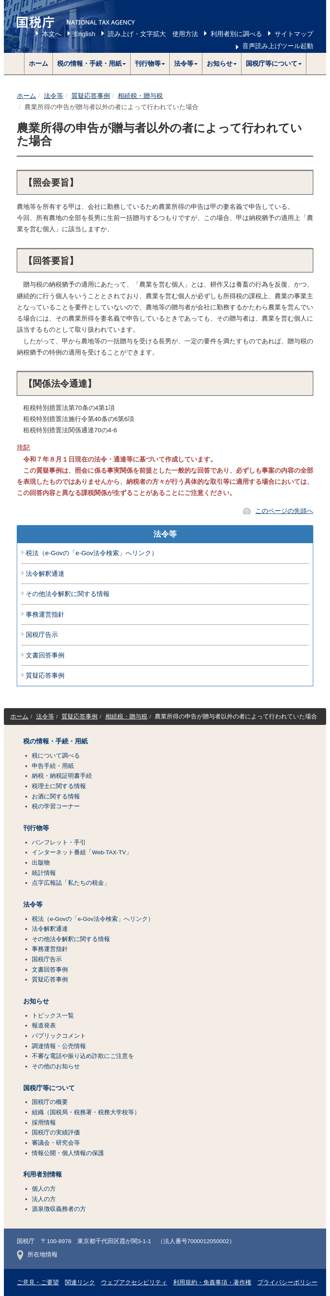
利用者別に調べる (236, 33)
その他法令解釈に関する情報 (68, 593)
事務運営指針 (45, 614)
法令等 (53, 95)
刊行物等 (36, 828)
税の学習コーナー (56, 806)
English (84, 33)
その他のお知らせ (56, 1066)
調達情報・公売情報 (59, 1046)
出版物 (41, 862)
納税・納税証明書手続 (62, 776)
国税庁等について (49, 1088)
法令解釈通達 (45, 573)
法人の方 (44, 1199)
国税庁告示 (42, 634)
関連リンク (80, 1282)
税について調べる (56, 755)
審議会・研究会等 (56, 1143)
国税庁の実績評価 (56, 1132)
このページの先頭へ (284, 510)
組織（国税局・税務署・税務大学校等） (86, 1112)
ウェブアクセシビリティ (134, 1282)
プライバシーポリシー (287, 1282)
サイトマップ (294, 33)
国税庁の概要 (50, 1102)
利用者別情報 (42, 1174)
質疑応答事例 (90, 95)
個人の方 (44, 1189)
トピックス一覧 (53, 1015)
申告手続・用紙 (53, 766)
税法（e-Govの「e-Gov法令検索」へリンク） (92, 553)
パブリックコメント (59, 1036)
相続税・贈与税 (140, 95)
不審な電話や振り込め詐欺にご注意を (83, 1056)
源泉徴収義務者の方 (59, 1209)
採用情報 (44, 1122)
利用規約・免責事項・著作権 (212, 1282)
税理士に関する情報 (59, 786)
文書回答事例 (45, 655)
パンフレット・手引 (59, 842)
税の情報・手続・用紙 (55, 741)
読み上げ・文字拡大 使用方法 (153, 33)
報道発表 (44, 1025)
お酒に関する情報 (56, 796)
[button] (92, 63)
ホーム (38, 63)
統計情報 (44, 873)
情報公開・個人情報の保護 (68, 1153)
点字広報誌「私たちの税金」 (71, 883)
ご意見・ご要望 (38, 1282)
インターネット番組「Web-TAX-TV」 (82, 852)
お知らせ (36, 1001)
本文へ (51, 33)
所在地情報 (37, 1254)
